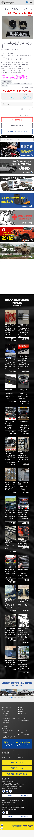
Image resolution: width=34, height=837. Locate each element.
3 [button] (16, 42)
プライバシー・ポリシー (8, 757)
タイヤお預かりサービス (24, 720)
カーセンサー (22, 755)
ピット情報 (5, 713)
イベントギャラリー (6, 726)
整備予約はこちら (17, 762)
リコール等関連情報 (23, 734)
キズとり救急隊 (5, 722)
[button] (9, 697)
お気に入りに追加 (17, 126)
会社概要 (20, 757)
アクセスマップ (9, 795)
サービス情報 (22, 713)
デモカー (5, 732)
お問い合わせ (24, 795)
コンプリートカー (23, 730)
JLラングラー (28, 96)
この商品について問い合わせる (17, 131)
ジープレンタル (22, 718)
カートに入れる (17, 120)
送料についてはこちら (24, 115)
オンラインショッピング (8, 751)
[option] (17, 27)
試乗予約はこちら (17, 768)
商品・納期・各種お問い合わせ (17, 774)
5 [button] (21, 42)
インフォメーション (23, 707)
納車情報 (20, 711)
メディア (20, 709)
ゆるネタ (4, 715)
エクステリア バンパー (25, 98)
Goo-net (4, 755)
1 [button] (11, 42)
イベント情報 (5, 711)
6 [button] (24, 42)
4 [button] (19, 42)
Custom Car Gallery (8, 730)
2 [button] (13, 42)
